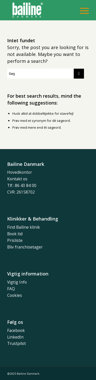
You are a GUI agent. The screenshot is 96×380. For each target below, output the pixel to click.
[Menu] (82, 10)
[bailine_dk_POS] (39, 10)
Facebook (16, 330)
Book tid (15, 234)
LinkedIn (15, 337)
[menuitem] (82, 10)
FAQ (11, 288)
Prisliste (15, 240)
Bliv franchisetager (25, 247)
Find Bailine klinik (23, 227)
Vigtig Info (17, 282)
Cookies (14, 295)
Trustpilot (16, 343)
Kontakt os (17, 179)
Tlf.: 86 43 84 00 (21, 185)
